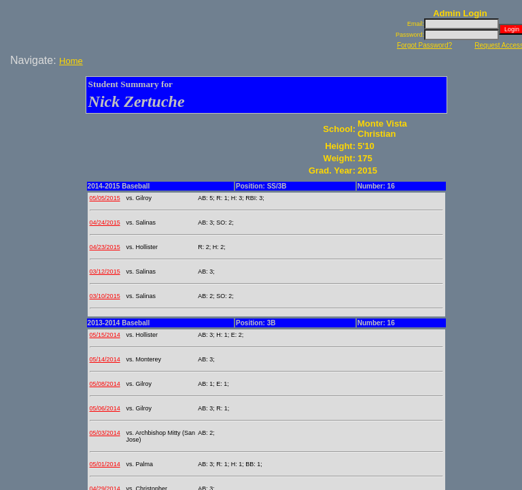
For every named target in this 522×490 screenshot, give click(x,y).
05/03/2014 (105, 432)
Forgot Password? (424, 45)
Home (71, 61)
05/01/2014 (105, 464)
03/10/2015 (105, 296)
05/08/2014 (105, 383)
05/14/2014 (105, 359)
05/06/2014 (105, 408)
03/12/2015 (105, 271)
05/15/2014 (105, 334)
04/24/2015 (105, 222)
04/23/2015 (105, 247)
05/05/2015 (105, 198)
